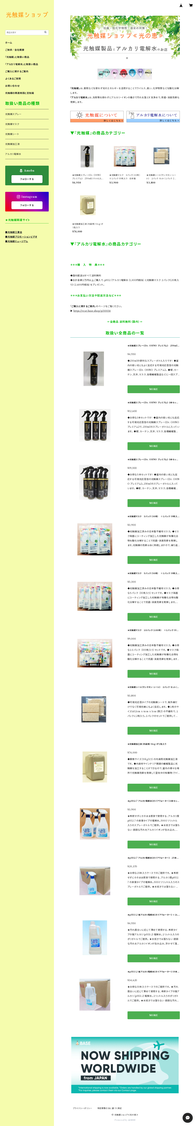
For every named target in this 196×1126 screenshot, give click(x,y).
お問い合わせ (12, 85)
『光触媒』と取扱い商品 (17, 57)
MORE (153, 389)
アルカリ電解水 (13, 154)
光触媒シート (12, 134)
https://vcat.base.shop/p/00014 (92, 310)
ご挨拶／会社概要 (14, 49)
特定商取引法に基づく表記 (109, 1108)
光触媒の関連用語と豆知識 (19, 93)
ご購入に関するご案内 (16, 71)
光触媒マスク (12, 124)
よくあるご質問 (13, 78)
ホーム (8, 42)
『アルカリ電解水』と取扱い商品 (21, 64)
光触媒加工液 (12, 144)
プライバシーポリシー (82, 1108)
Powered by (125, 1120)
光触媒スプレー (13, 114)
